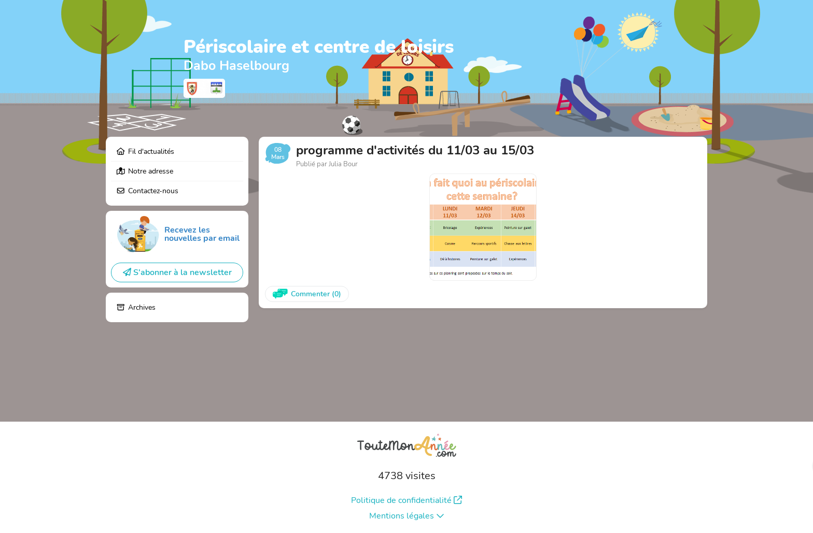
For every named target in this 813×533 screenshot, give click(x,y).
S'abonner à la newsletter (177, 272)
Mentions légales (406, 516)
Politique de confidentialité (406, 500)
